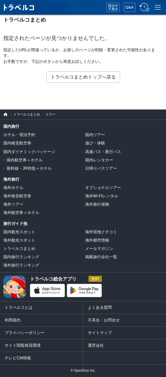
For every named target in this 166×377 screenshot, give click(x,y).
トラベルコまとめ (24, 20)
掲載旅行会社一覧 (101, 257)
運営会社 (96, 345)
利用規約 (13, 320)
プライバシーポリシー (25, 332)
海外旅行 (11, 179)
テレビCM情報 (18, 358)
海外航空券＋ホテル (21, 212)
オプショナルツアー (103, 187)
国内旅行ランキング (21, 257)
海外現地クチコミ (101, 232)
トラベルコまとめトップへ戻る (83, 77)
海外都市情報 (97, 240)
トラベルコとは (19, 307)
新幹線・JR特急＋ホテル (29, 168)
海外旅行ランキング (21, 265)
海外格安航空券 (17, 196)
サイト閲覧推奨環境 (23, 345)
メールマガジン (99, 248)
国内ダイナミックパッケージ (29, 151)
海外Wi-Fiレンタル (101, 196)
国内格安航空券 (17, 143)
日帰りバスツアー (101, 168)
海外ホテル (13, 187)
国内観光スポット (19, 232)
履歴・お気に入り (143, 7)
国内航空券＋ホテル (25, 160)
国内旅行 (11, 126)
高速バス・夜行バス (103, 151)
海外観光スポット (19, 240)
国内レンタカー (99, 160)
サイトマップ (100, 332)
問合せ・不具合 (110, 7)
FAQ (128, 5)
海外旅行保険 (97, 204)
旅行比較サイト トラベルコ (4, 114)
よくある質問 (100, 307)
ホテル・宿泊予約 (19, 134)
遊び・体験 (95, 143)
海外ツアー (13, 204)
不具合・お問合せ (104, 320)
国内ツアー (95, 134)
